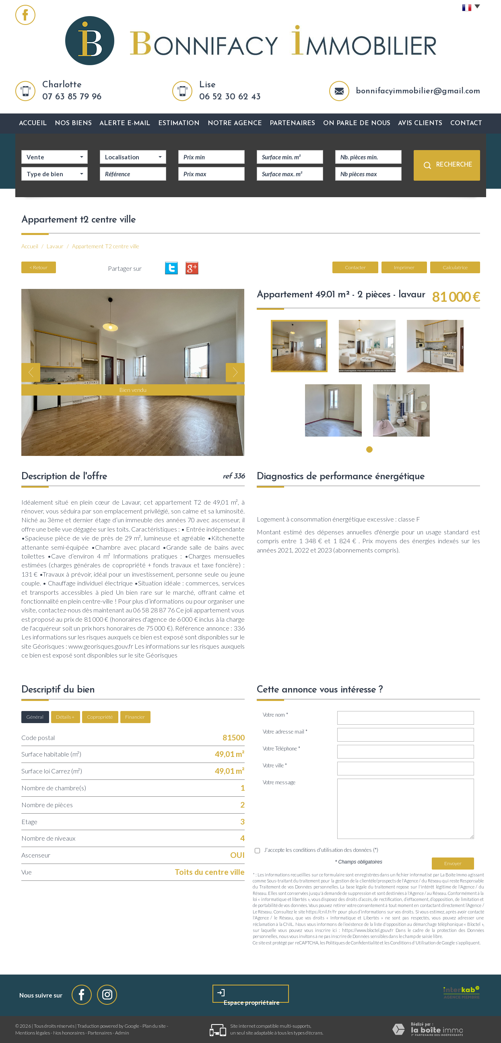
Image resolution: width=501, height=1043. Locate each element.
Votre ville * (275, 765)
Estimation (179, 123)
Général (34, 717)
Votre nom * (275, 714)
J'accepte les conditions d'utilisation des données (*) (321, 850)
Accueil (33, 123)
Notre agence (235, 123)
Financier (135, 717)
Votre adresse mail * (285, 731)
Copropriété (100, 717)
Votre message (279, 782)
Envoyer (453, 863)
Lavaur (55, 246)
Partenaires (292, 123)
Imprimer (404, 267)
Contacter (355, 267)
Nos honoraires (69, 1033)
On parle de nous (356, 123)
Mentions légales (32, 1033)
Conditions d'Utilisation (413, 942)
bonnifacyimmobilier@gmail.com (418, 91)
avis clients (420, 123)
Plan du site (154, 1026)
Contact (466, 123)
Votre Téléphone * (281, 748)
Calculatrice (455, 267)
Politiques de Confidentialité (352, 942)
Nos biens (73, 123)
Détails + (65, 717)
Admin (122, 1033)
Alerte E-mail (124, 123)
